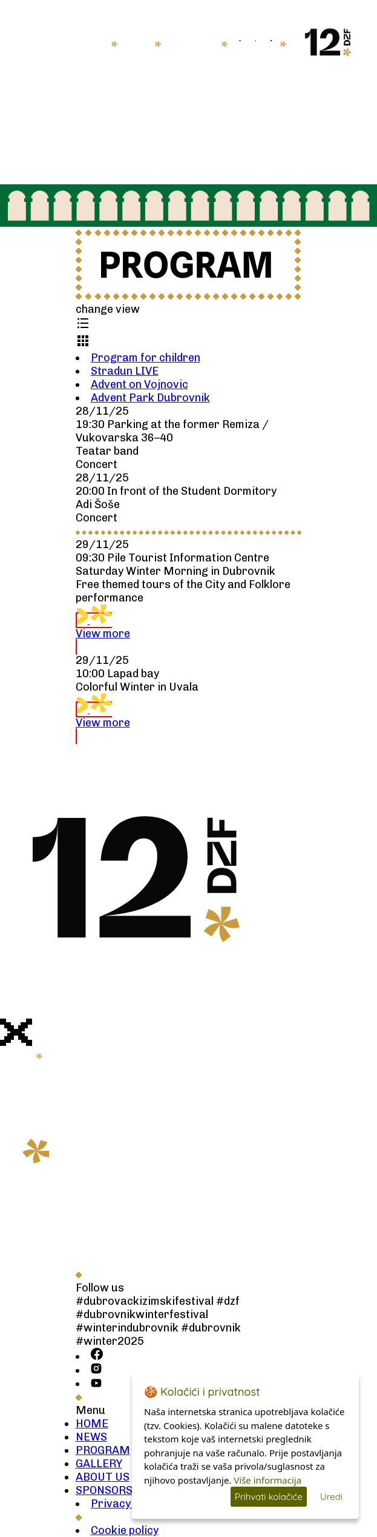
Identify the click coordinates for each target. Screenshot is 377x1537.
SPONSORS (104, 1490)
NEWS (136, 43)
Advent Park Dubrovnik (150, 397)
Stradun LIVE (125, 371)
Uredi (331, 1496)
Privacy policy (127, 1503)
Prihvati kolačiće (269, 1496)
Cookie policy (125, 1530)
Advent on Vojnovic (139, 384)
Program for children (145, 357)
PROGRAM (103, 1450)
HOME (92, 43)
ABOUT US (102, 1477)
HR (293, 40)
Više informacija (267, 1480)
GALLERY (99, 1463)
